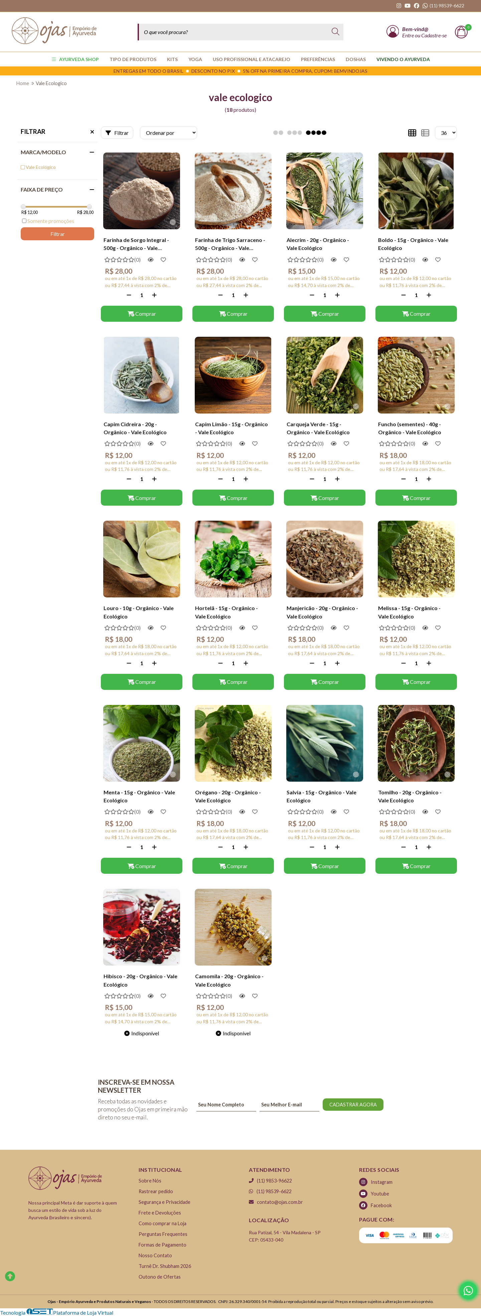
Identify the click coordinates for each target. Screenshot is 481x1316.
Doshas (356, 59)
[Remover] (129, 295)
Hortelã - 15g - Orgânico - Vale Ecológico (226, 612)
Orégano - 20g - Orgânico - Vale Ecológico (228, 796)
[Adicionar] (154, 295)
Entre (408, 35)
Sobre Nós (150, 1180)
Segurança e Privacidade (164, 1202)
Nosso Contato (155, 1255)
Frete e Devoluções (160, 1213)
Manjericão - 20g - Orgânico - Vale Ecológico (322, 612)
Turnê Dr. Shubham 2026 (165, 1266)
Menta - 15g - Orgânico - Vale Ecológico (139, 796)
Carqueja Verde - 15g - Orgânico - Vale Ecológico (318, 428)
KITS (172, 59)
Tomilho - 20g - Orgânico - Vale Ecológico (410, 796)
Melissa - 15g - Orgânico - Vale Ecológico (409, 612)
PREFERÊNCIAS (318, 59)
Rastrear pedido (156, 1191)
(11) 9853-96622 (270, 1180)
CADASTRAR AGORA (353, 1104)
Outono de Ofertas (160, 1277)
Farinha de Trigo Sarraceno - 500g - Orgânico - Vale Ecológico (230, 245)
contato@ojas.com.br (276, 1202)
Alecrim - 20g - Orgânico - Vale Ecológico (318, 244)
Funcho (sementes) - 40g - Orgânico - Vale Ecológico (409, 428)
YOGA (195, 59)
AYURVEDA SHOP (75, 59)
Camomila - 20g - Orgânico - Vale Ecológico (229, 980)
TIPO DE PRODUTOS (133, 59)
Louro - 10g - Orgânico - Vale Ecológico (139, 612)
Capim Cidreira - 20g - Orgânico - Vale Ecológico (135, 428)
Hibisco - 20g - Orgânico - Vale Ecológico (140, 980)
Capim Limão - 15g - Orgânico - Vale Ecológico (231, 428)
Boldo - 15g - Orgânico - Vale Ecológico (413, 244)
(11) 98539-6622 (270, 1191)
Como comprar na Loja (162, 1223)
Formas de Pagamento (162, 1245)
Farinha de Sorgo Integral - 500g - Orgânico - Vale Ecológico (136, 245)
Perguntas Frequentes (163, 1234)
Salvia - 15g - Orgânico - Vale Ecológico (321, 796)
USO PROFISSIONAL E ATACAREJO (251, 59)
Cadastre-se (434, 35)
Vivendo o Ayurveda (403, 59)
